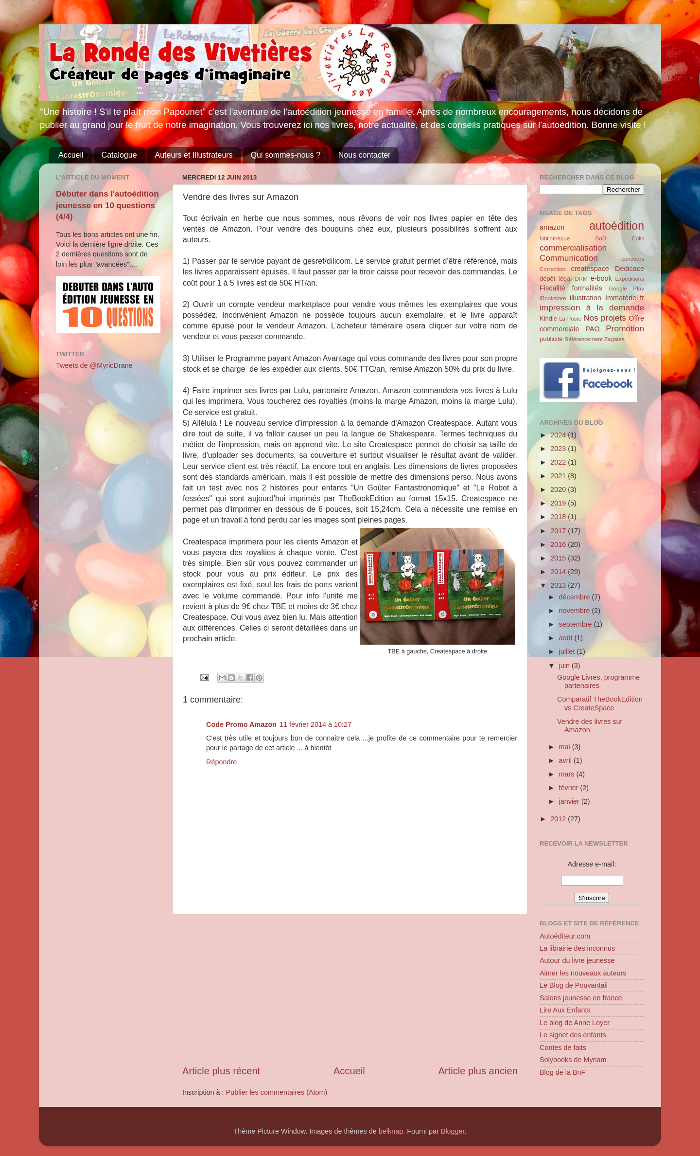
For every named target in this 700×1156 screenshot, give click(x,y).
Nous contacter (364, 155)
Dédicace (629, 268)
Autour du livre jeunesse (577, 960)
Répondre (221, 762)
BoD (600, 238)
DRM (581, 279)
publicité (551, 339)
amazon (552, 227)
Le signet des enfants (573, 1035)
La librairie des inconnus (577, 948)
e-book (601, 278)
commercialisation (573, 248)
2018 (559, 517)
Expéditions (629, 279)
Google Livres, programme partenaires (598, 681)
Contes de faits (563, 1047)
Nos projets (604, 318)
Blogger (453, 1131)
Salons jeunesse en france (581, 998)
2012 (559, 819)
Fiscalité (552, 288)
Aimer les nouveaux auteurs (583, 973)
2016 (559, 544)
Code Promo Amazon (241, 724)
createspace (590, 268)
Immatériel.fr (624, 298)
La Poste (570, 319)
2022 (559, 462)
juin (565, 665)
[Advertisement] (350, 989)
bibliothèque (555, 238)
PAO (592, 329)
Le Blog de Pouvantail (574, 985)
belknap (391, 1131)
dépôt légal (556, 278)
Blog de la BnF (562, 1072)
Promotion (625, 328)
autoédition (616, 225)
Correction (552, 269)
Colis (637, 238)
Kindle (548, 318)
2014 (559, 572)
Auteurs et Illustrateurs (194, 155)
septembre (576, 624)
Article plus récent (221, 1071)
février (569, 788)
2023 (559, 448)
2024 (559, 435)
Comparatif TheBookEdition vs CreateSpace (600, 703)
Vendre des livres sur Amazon (589, 726)
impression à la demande (592, 307)
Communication (569, 258)
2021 (559, 476)
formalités (587, 288)
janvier (570, 801)
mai (565, 747)
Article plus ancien (478, 1071)
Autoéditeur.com (565, 936)
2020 (559, 489)
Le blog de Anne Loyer (575, 1023)
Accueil (71, 155)
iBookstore (553, 298)
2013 (559, 585)
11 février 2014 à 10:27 (315, 724)
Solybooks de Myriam (573, 1060)
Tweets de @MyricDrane (94, 365)
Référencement (583, 339)
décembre (575, 597)
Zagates (614, 339)
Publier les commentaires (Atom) (277, 1092)
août (567, 638)
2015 (559, 558)
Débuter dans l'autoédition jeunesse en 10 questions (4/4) (107, 205)
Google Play (626, 288)
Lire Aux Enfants (565, 1010)
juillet (568, 651)
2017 (559, 531)
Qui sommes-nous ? (285, 155)
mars (568, 774)
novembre (575, 610)
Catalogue (119, 155)
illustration (585, 298)
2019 (559, 503)
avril (566, 760)
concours (632, 259)
